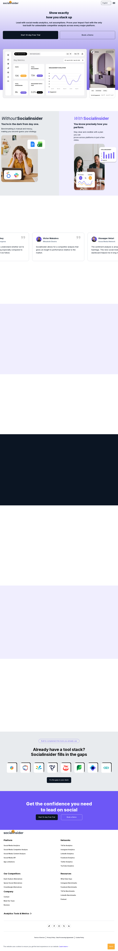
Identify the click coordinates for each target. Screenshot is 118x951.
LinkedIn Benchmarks (68, 895)
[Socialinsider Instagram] (59, 926)
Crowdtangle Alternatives (13, 887)
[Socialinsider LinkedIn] (69, 926)
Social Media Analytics (12, 845)
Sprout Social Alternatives (13, 883)
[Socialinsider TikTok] (49, 926)
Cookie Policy (80, 937)
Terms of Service (39, 937)
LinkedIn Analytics (67, 853)
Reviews (7, 905)
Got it (111, 946)
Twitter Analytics (67, 862)
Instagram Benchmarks (69, 883)
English (106, 3)
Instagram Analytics (68, 849)
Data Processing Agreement (64, 937)
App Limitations (9, 862)
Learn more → (64, 946)
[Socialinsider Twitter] (64, 926)
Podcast (63, 899)
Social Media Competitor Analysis (16, 849)
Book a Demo (87, 35)
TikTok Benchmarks (68, 891)
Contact (6, 897)
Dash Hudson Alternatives (13, 879)
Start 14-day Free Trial (30, 35)
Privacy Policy (51, 937)
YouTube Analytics (67, 866)
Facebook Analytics (68, 858)
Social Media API (10, 858)
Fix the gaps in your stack (59, 780)
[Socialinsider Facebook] (54, 926)
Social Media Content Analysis (15, 853)
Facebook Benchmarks (69, 887)
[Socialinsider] (10, 3)
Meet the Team (9, 901)
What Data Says (66, 879)
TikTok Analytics (66, 845)
